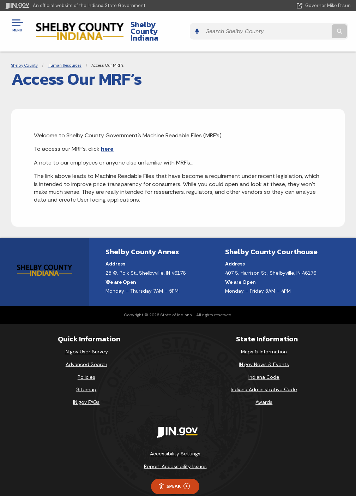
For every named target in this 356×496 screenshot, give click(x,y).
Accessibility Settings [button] (175, 441)
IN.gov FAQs (86, 390)
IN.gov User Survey (86, 339)
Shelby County (24, 52)
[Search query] (298, 25)
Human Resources (65, 52)
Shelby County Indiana (165, 25)
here (107, 137)
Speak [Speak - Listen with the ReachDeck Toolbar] (174, 474)
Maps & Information (264, 339)
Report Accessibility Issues (175, 454)
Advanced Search (86, 352)
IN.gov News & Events (264, 352)
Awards (263, 390)
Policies (86, 364)
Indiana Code (263, 364)
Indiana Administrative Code (264, 377)
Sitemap (86, 377)
